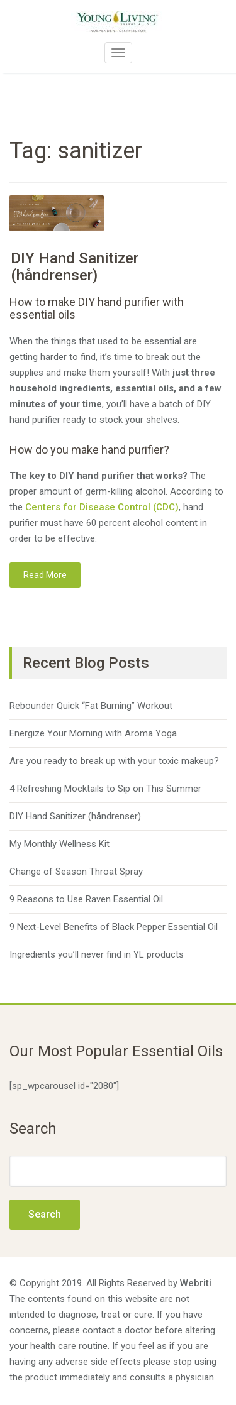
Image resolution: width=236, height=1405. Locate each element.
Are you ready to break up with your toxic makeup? (114, 761)
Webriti (195, 1283)
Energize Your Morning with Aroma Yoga (93, 733)
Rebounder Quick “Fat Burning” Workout (90, 705)
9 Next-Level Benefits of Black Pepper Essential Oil (113, 926)
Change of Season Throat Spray (76, 871)
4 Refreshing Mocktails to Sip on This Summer (105, 788)
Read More (45, 575)
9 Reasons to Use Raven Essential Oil (86, 899)
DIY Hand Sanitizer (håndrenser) (74, 266)
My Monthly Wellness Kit (59, 844)
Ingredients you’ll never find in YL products (96, 954)
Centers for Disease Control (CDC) (102, 507)
